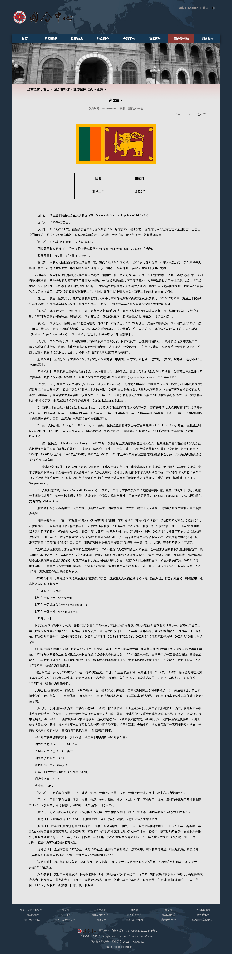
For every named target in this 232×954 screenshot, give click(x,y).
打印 (204, 114)
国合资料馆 (181, 39)
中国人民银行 (31, 914)
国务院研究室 (168, 914)
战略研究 (103, 39)
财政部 (134, 909)
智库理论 (155, 39)
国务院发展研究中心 (66, 919)
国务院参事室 (134, 914)
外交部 (65, 909)
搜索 (213, 8)
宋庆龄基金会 (168, 919)
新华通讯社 (203, 914)
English (193, 7)
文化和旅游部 (203, 909)
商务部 (168, 909)
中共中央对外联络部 (31, 909)
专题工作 (129, 39)
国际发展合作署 (100, 914)
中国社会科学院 (31, 919)
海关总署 (65, 914)
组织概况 (51, 39)
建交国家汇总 (83, 89)
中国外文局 (100, 919)
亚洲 (100, 89)
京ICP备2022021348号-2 (143, 930)
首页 (25, 39)
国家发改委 (100, 909)
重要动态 (77, 39)
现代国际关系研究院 (203, 919)
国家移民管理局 (134, 919)
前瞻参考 (207, 39)
